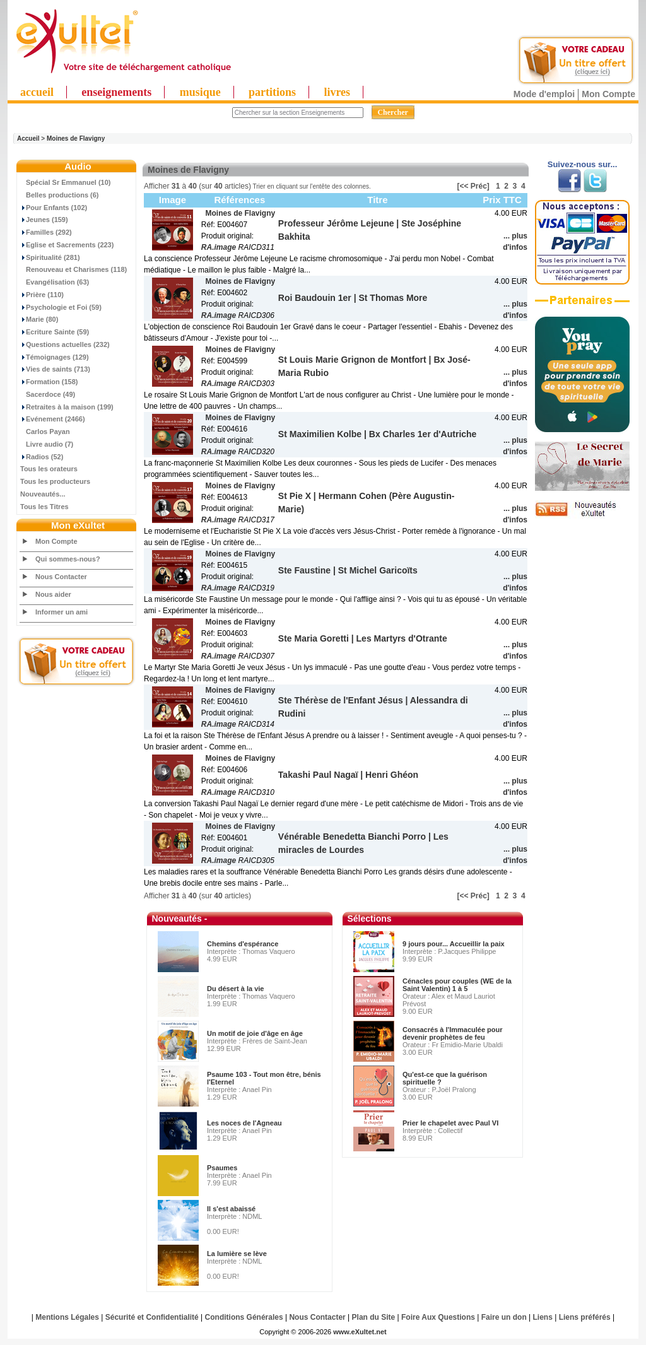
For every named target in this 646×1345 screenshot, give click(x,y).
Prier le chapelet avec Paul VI (450, 1123)
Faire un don (504, 1317)
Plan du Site (374, 1317)
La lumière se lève (237, 1253)
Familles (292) (46, 232)
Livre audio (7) (46, 444)
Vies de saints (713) (55, 369)
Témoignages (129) (54, 357)
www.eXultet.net (360, 1332)
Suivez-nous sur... (583, 164)
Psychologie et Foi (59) (61, 307)
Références (239, 199)
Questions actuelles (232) (65, 344)
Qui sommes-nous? (67, 559)
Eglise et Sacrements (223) (67, 245)
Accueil (28, 138)
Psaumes (222, 1168)
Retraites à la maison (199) (67, 407)
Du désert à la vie (235, 988)
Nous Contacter (61, 576)
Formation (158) (49, 381)
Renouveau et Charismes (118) (73, 269)
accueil (37, 92)
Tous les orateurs (49, 469)
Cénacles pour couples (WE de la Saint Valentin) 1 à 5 (457, 984)
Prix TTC (502, 199)
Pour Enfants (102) (53, 207)
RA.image (218, 247)
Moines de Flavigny (76, 138)
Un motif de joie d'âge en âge (255, 1033)
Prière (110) (42, 294)
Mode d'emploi (544, 94)
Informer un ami (61, 612)
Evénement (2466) (52, 419)
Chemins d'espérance (242, 944)
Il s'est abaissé (231, 1209)
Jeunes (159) (44, 219)
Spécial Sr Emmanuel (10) (65, 182)
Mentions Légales (67, 1317)
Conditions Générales (244, 1317)
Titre (377, 199)
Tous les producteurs (55, 481)
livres (337, 92)
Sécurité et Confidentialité (152, 1317)
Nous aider (53, 594)
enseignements (116, 92)
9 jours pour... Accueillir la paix (453, 944)
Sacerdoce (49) (47, 394)
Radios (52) (41, 457)
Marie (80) (39, 319)
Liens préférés (585, 1317)
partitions (272, 92)
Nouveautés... (43, 494)
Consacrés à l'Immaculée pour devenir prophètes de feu (452, 1033)
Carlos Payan (45, 431)
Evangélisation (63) (54, 282)
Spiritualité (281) (50, 257)
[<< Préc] (473, 186)
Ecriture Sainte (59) (54, 332)
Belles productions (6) (59, 195)
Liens (543, 1317)
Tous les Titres (44, 506)
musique (200, 92)
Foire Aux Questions (438, 1317)
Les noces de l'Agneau (244, 1123)
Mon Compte (608, 94)
